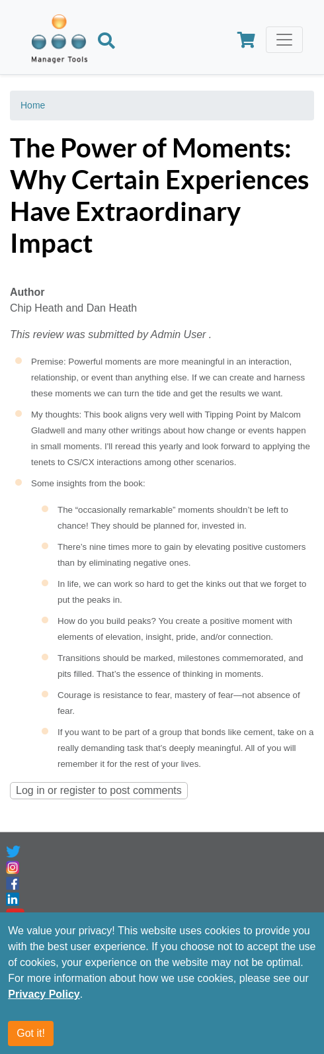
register (77, 790)
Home (32, 105)
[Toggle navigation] (284, 39)
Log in (30, 790)
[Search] (106, 42)
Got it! (31, 1033)
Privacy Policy (44, 994)
